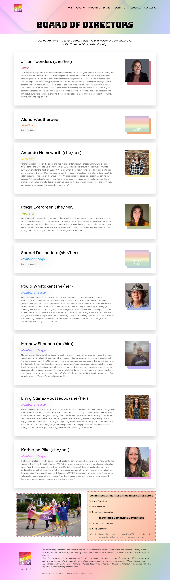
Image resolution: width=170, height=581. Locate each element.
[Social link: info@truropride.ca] (27, 570)
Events (106, 8)
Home (69, 8)
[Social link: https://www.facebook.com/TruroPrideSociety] (19, 570)
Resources (135, 8)
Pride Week (94, 8)
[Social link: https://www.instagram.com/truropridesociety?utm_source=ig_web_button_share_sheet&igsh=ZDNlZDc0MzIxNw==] (23, 570)
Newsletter (120, 8)
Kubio (90, 574)
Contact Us (150, 8)
